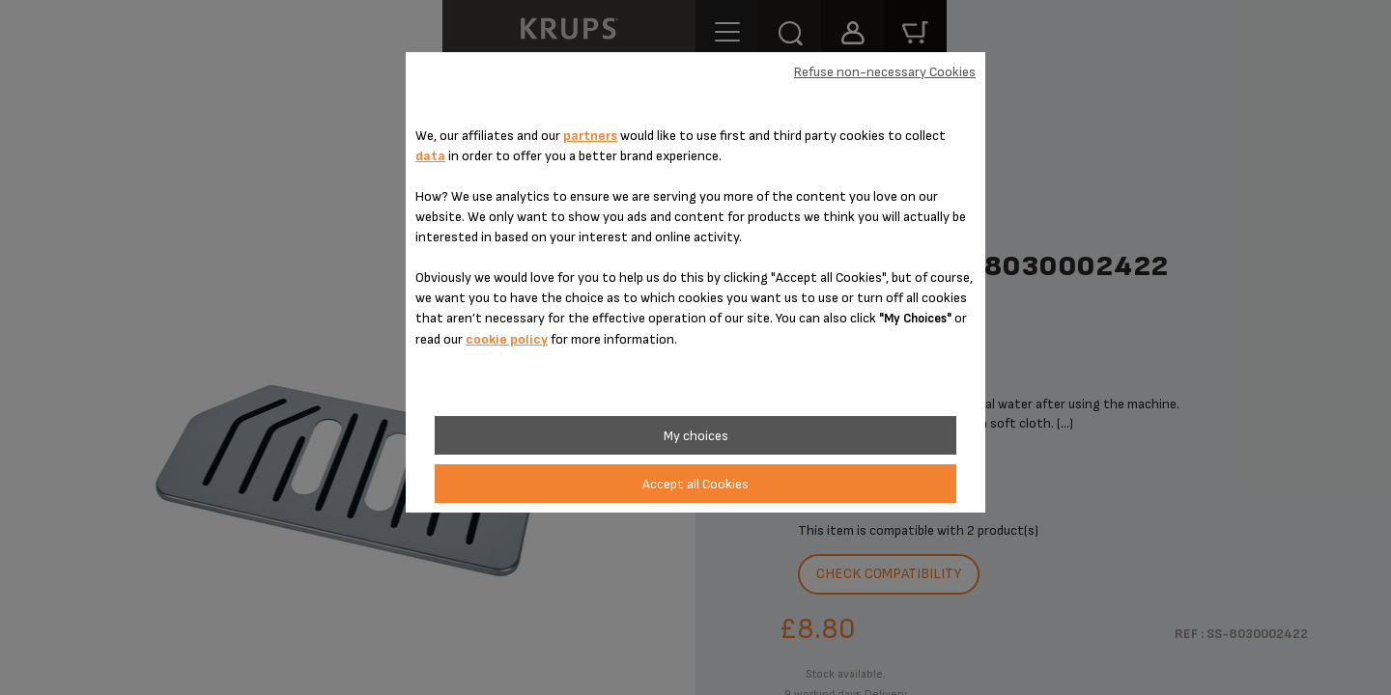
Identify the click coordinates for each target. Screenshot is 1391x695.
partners (590, 135)
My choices (696, 436)
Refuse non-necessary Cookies (885, 72)
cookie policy (507, 339)
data (430, 156)
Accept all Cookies (695, 484)
